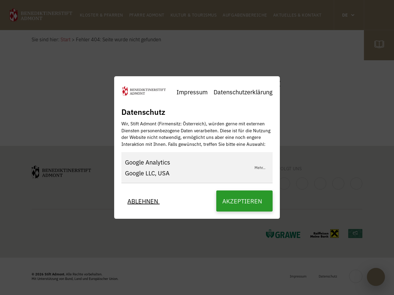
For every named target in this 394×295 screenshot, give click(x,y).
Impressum (192, 91)
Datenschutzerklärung (243, 91)
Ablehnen (143, 200)
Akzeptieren (243, 200)
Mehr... (260, 167)
